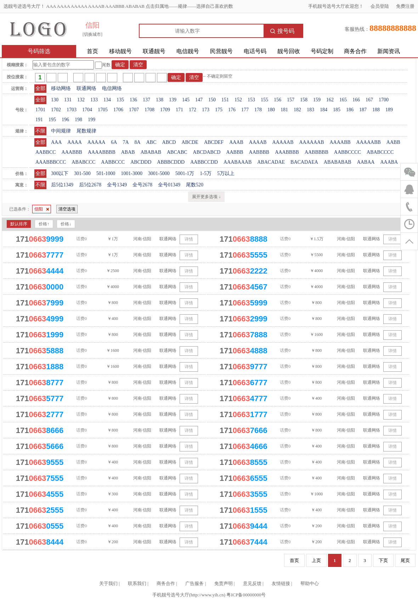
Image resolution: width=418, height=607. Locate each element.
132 (81, 99)
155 (264, 99)
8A (138, 142)
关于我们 (108, 583)
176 (232, 109)
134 (107, 99)
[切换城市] (92, 34)
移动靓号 (120, 51)
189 (389, 109)
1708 (149, 109)
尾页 (405, 560)
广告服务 (194, 583)
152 (238, 99)
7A (126, 142)
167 (369, 99)
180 (271, 109)
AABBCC (45, 152)
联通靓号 (154, 51)
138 (159, 99)
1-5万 (205, 173)
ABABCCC (83, 162)
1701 (40, 109)
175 (218, 109)
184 (323, 109)
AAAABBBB (101, 152)
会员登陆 (380, 6)
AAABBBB (287, 152)
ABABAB (151, 152)
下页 (383, 560)
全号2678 (142, 184)
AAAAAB (283, 142)
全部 (40, 88)
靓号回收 (288, 51)
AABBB (234, 152)
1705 (103, 109)
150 (212, 99)
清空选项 (66, 209)
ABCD (169, 142)
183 (310, 109)
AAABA (389, 162)
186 (350, 109)
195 (52, 119)
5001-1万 (184, 173)
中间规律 (61, 131)
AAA (56, 142)
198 (78, 119)
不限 (40, 131)
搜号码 (282, 31)
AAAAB (258, 142)
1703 (72, 109)
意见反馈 (252, 583)
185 (336, 109)
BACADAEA (304, 162)
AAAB (236, 142)
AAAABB (339, 142)
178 (258, 109)
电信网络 (112, 88)
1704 (87, 109)
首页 (92, 51)
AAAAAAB (311, 142)
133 (94, 99)
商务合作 (355, 51)
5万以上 (226, 173)
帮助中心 (309, 583)
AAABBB (72, 152)
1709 (165, 109)
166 (356, 99)
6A (114, 142)
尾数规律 (86, 131)
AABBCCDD (204, 162)
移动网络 (61, 88)
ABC (151, 142)
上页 (316, 560)
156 (277, 99)
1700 (384, 99)
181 (284, 109)
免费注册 (405, 6)
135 (120, 99)
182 (297, 109)
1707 (134, 109)
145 (186, 99)
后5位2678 (90, 184)
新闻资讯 (388, 51)
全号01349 (169, 184)
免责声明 (223, 583)
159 (317, 99)
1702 (56, 109)
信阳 (41, 209)
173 (205, 109)
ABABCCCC (380, 152)
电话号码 (255, 51)
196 (65, 119)
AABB (393, 142)
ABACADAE (271, 162)
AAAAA (96, 142)
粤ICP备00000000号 (246, 594)
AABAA (366, 162)
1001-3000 (131, 173)
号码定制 (322, 51)
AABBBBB (316, 152)
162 (330, 99)
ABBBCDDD (171, 162)
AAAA (74, 142)
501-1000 (105, 173)
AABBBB (259, 152)
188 (376, 109)
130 (54, 99)
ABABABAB (337, 162)
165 (343, 99)
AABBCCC (113, 162)
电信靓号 (187, 51)
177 (245, 109)
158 (303, 99)
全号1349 (117, 184)
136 (133, 99)
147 (199, 99)
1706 (118, 109)
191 (39, 119)
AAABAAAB (238, 162)
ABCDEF (214, 142)
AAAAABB (368, 142)
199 (91, 119)
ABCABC (177, 152)
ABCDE (189, 142)
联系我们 (137, 583)
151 (225, 99)
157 (290, 99)
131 (68, 99)
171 (179, 109)
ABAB (128, 152)
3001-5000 (159, 173)
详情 (189, 239)
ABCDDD (140, 162)
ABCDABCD (207, 152)
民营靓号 (221, 51)
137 (146, 99)
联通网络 (86, 88)
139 (172, 99)
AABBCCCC (347, 152)
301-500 (82, 173)
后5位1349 (62, 184)
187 (363, 109)
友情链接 (281, 583)
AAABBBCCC (50, 162)
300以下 (59, 173)
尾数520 (194, 184)
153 (251, 99)
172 (192, 109)
